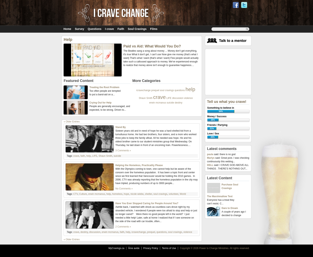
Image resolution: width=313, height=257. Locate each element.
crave (159, 97)
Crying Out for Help (100, 102)
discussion (177, 98)
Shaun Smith (146, 98)
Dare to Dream (230, 208)
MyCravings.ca (116, 248)
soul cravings (167, 90)
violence (188, 98)
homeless (117, 194)
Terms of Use (169, 248)
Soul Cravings (137, 29)
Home (67, 29)
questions (179, 90)
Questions (94, 29)
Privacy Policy (150, 248)
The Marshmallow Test (220, 196)
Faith (120, 29)
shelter (148, 194)
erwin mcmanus (157, 102)
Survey (79, 29)
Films (153, 29)
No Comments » (124, 188)
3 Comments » (123, 150)
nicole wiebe (137, 194)
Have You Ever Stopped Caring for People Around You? (146, 203)
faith (82, 156)
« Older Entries (72, 121)
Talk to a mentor (233, 41)
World (183, 194)
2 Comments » (123, 226)
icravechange (143, 90)
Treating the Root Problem (104, 87)
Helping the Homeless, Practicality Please (139, 165)
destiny (178, 102)
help (190, 89)
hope (126, 194)
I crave (109, 29)
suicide (170, 102)
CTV (75, 194)
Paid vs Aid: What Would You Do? (152, 46)
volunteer (173, 194)
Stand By (120, 127)
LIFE (168, 98)
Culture (83, 194)
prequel (155, 90)
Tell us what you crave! (226, 102)
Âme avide (134, 248)
